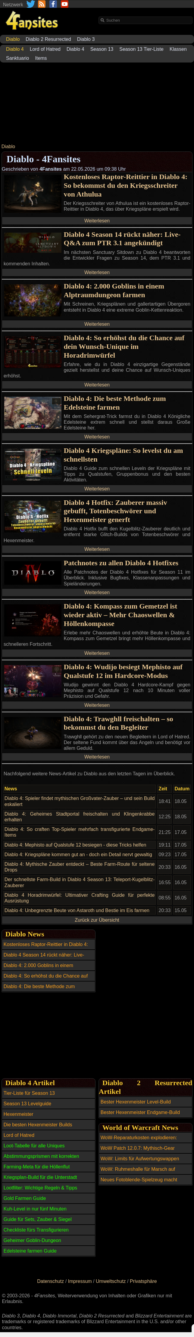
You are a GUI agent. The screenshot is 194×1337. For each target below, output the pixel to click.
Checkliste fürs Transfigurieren (36, 1229)
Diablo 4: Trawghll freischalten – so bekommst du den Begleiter (118, 723)
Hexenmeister (18, 1114)
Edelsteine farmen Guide (30, 1250)
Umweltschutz (111, 1281)
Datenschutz (50, 1281)
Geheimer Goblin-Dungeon (32, 1240)
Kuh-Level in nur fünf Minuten (35, 1208)
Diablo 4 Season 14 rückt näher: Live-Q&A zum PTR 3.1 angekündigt (122, 238)
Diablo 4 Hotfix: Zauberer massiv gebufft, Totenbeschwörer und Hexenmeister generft (115, 511)
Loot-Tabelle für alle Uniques (34, 1145)
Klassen (178, 49)
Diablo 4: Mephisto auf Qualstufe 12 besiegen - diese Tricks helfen (75, 844)
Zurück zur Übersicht (97, 920)
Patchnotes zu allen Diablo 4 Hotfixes (121, 563)
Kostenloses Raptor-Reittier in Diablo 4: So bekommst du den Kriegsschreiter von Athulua (126, 185)
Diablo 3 (86, 39)
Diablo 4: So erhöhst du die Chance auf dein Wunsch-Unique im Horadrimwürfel (124, 346)
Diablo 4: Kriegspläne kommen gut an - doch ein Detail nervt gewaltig (78, 854)
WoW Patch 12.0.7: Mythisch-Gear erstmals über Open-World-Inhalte (138, 1152)
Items (41, 58)
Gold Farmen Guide (25, 1198)
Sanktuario (17, 58)
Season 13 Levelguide (27, 1103)
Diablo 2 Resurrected (48, 39)
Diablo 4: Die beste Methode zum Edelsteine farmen (115, 403)
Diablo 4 (75, 49)
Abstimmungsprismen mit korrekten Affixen (41, 1160)
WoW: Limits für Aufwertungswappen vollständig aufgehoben (140, 1162)
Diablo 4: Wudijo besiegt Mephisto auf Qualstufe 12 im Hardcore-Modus (123, 671)
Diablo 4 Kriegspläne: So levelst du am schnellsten (123, 455)
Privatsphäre (143, 1281)
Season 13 (102, 49)
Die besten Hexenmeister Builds (38, 1124)
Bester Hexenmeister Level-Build (136, 1101)
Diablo (8, 146)
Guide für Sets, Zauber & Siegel (38, 1219)
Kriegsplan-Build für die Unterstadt (40, 1177)
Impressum (80, 1281)
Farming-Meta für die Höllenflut (37, 1166)
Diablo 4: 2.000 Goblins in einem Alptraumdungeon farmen (114, 290)
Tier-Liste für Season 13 (29, 1093)
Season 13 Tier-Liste (141, 49)
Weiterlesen (97, 220)
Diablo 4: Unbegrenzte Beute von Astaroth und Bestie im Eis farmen (77, 910)
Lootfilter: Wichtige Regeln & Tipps (40, 1187)
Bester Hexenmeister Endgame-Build (140, 1112)
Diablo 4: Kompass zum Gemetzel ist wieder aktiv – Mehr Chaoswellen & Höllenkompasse (120, 614)
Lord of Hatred (45, 49)
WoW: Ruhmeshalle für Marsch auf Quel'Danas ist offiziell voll (138, 1173)
